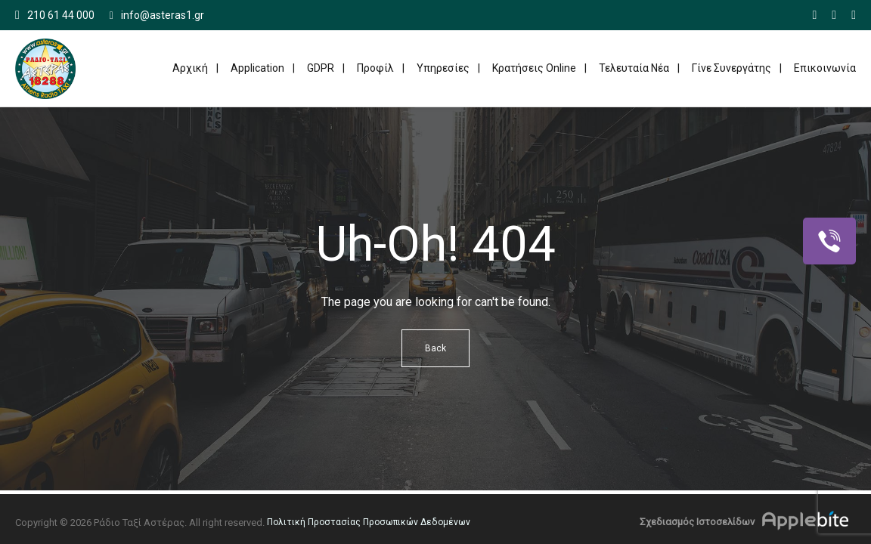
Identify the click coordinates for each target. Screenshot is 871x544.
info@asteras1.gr (157, 15)
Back (435, 348)
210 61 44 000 (61, 15)
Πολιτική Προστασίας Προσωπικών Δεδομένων (368, 522)
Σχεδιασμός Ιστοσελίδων (697, 521)
